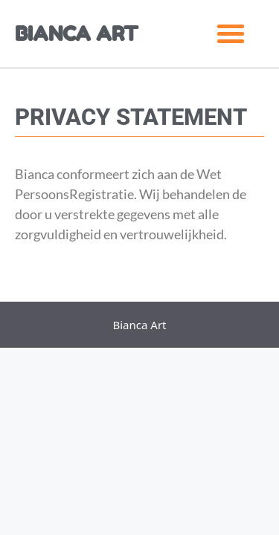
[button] (230, 33)
